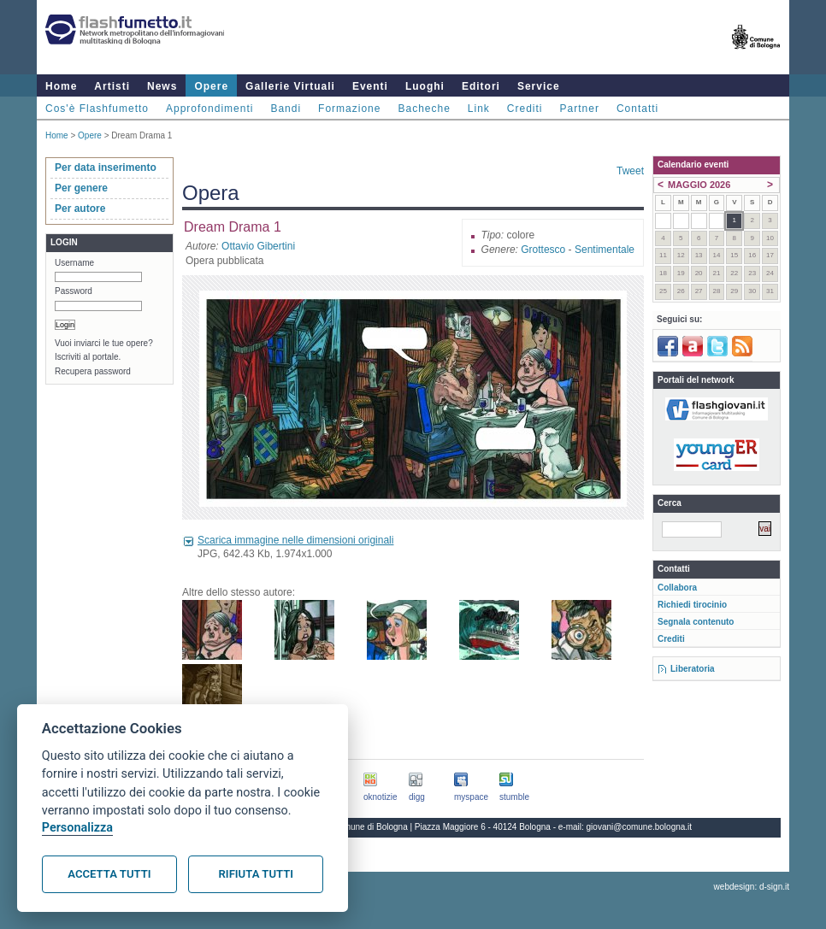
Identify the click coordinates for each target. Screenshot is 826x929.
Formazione (349, 109)
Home (61, 86)
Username (74, 263)
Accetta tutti (109, 873)
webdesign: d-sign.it (751, 886)
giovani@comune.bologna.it (640, 827)
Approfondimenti (209, 109)
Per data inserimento (105, 167)
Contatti (637, 109)
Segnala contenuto (696, 621)
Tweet (630, 171)
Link (479, 109)
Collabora (677, 587)
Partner (579, 109)
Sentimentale (604, 250)
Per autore (80, 209)
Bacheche (424, 109)
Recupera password (93, 371)
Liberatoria (692, 668)
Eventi (370, 86)
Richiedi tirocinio (692, 604)
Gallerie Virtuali (290, 86)
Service (538, 86)
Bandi (285, 109)
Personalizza (77, 827)
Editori (481, 86)
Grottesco (543, 250)
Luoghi (425, 86)
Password (73, 291)
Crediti (525, 109)
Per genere (81, 188)
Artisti (112, 86)
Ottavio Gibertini (258, 246)
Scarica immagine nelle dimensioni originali (295, 540)
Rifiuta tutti (256, 873)
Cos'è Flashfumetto (97, 109)
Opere (211, 86)
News (162, 86)
